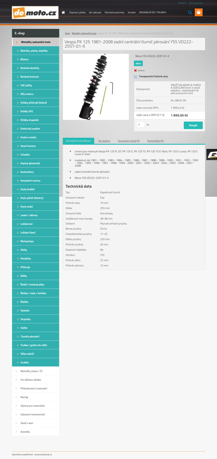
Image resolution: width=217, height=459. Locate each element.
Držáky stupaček (30, 120)
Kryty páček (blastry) (32, 198)
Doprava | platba (78, 12)
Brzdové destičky (30, 68)
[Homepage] (63, 12)
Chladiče (25, 155)
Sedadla (25, 310)
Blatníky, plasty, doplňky (34, 51)
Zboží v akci (27, 423)
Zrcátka (25, 362)
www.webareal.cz (43, 454)
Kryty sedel (27, 207)
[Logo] (35, 12)
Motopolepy (27, 241)
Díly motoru (27, 94)
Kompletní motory (30, 181)
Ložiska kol (27, 224)
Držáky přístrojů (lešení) (34, 103)
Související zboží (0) (129, 141)
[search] (190, 12)
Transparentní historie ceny (151, 76)
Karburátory (27, 172)
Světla (24, 328)
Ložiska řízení (28, 233)
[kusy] (140, 125)
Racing (24, 397)
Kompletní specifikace (78, 141)
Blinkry (24, 59)
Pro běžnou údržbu (31, 380)
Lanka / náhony (29, 215)
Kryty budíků (28, 189)
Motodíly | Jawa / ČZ (32, 371)
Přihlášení (182, 3)
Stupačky (26, 319)
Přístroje (25, 267)
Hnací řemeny (28, 146)
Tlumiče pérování (30, 336)
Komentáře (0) (155, 141)
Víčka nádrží (27, 354)
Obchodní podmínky (114, 12)
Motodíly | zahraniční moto (36, 42)
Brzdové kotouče (30, 77)
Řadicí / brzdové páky (32, 284)
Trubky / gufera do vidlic (34, 345)
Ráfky (24, 276)
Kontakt (132, 12)
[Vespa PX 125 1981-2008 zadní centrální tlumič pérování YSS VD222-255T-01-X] (96, 55)
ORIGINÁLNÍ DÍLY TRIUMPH (152, 12)
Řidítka (24, 302)
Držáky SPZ (27, 111)
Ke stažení (104, 141)
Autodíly (25, 432)
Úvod (67, 33)
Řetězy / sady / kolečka (33, 293)
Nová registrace (195, 3)
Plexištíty (26, 258)
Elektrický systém (30, 129)
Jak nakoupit (95, 12)
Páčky (24, 250)
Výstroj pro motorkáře (33, 406)
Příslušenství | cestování (34, 388)
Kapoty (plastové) (30, 163)
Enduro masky (28, 137)
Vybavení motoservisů (33, 414)
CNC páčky (26, 85)
